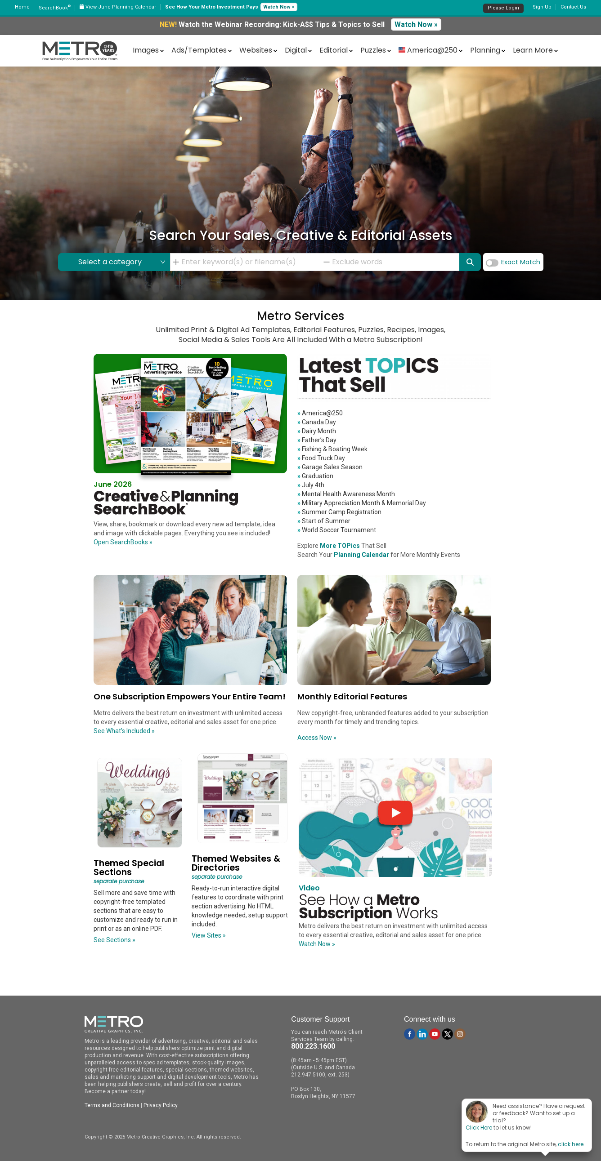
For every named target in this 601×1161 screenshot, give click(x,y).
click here (570, 1144)
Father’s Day (316, 440)
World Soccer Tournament (336, 530)
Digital (296, 50)
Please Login (503, 8)
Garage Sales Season (330, 467)
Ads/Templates (199, 50)
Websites (255, 50)
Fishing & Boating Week (332, 449)
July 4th (310, 485)
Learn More (533, 50)
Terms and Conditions (112, 1105)
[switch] (492, 263)
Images (146, 50)
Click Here (479, 1127)
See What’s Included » (124, 730)
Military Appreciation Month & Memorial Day (361, 503)
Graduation (315, 476)
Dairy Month (316, 431)
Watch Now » (279, 7)
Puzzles (373, 50)
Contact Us (573, 7)
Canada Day (316, 422)
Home (22, 7)
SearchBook (55, 8)
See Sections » (114, 939)
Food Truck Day (321, 458)
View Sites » (209, 935)
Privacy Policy (161, 1105)
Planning (485, 50)
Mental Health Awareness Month (346, 494)
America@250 (320, 413)
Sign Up (542, 7)
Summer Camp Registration (339, 512)
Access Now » (316, 737)
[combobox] (248, 262)
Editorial (333, 50)
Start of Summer (323, 521)
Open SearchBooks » (123, 542)
